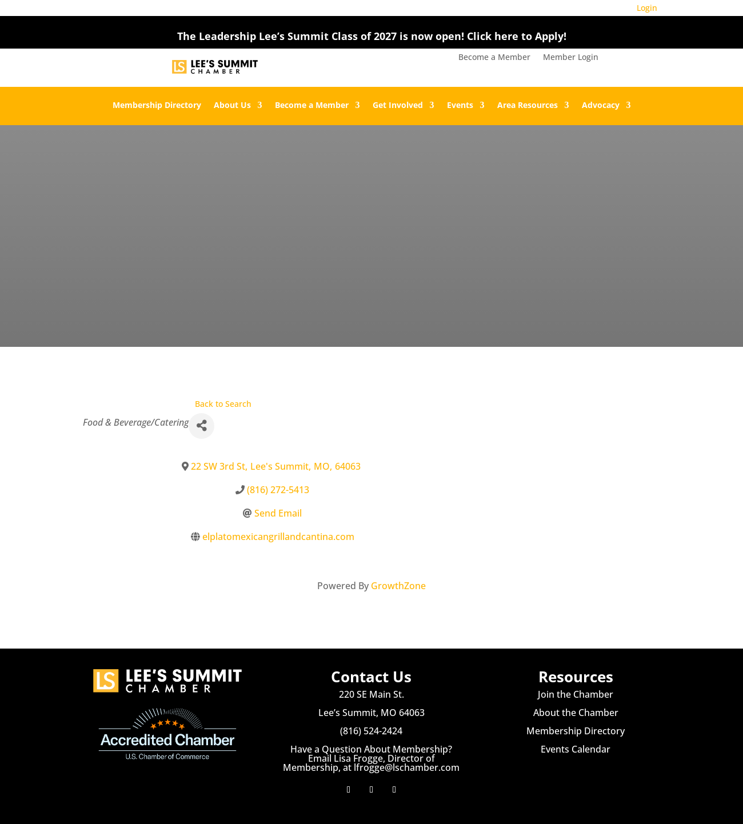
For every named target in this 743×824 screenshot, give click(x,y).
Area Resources (527, 105)
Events (460, 105)
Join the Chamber (575, 694)
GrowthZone (398, 585)
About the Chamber (575, 712)
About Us (232, 105)
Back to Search (223, 403)
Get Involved (398, 105)
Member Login (570, 57)
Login (647, 7)
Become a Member (494, 57)
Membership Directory (157, 105)
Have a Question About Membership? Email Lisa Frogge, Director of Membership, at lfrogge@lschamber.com (371, 758)
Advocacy (601, 105)
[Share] (201, 426)
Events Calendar (575, 749)
